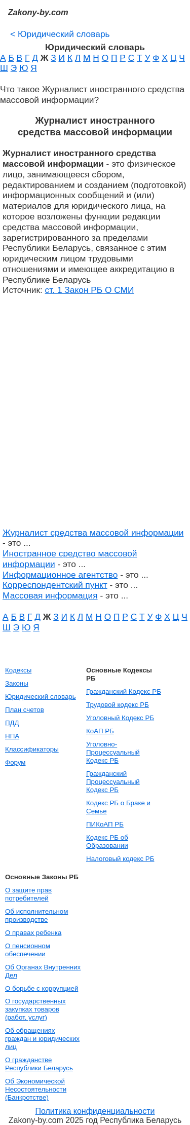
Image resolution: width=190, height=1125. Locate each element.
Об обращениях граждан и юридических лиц (42, 1039)
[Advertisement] (95, 417)
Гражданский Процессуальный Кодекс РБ (113, 782)
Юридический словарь (60, 34)
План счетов (24, 710)
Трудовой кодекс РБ (117, 704)
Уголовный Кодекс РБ (120, 718)
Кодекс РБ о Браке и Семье (118, 807)
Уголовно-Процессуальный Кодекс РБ (113, 752)
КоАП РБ (100, 731)
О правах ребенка (33, 932)
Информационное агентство (60, 575)
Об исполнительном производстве (36, 915)
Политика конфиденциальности (95, 1111)
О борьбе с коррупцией (41, 988)
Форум (15, 762)
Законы (16, 683)
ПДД (12, 723)
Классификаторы (32, 749)
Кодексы (18, 670)
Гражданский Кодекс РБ (123, 691)
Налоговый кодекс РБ (120, 859)
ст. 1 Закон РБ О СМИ (89, 290)
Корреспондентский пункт (55, 585)
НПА (12, 736)
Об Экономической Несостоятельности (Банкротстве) (35, 1089)
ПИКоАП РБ (105, 824)
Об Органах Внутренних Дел (43, 971)
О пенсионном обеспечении (27, 950)
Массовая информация (50, 595)
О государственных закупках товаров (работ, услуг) (35, 1009)
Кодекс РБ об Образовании (107, 841)
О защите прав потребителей (28, 894)
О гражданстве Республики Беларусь (39, 1064)
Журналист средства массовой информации (93, 533)
